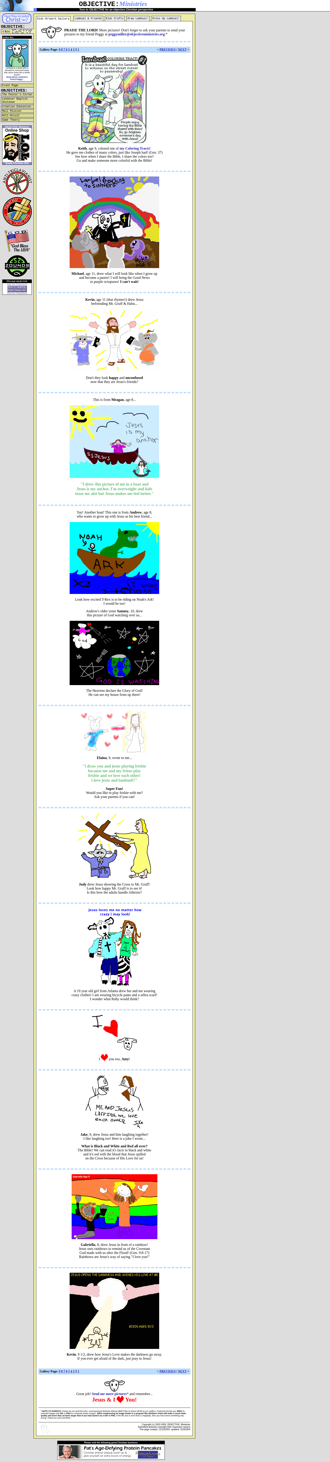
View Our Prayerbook (17, 293)
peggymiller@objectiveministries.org (136, 34)
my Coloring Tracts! (135, 148)
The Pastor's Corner (17, 94)
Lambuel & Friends (88, 18)
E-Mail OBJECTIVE (17, 281)
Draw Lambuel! (137, 18)
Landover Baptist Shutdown (15, 100)
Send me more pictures (109, 1394)
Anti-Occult (11, 115)
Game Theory (11, 120)
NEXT (182, 49)
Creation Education (16, 106)
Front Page (10, 85)
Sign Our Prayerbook (17, 284)
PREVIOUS (167, 49)
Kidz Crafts (115, 18)
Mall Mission (11, 111)
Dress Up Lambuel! (166, 18)
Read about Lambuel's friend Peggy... (17, 78)
